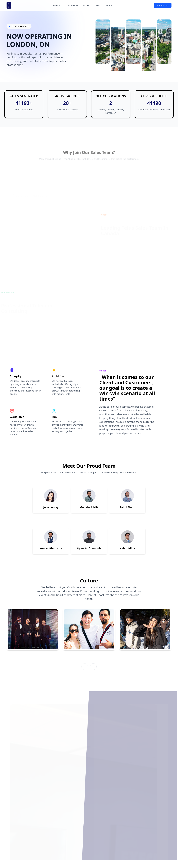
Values (86, 5)
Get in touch (162, 5)
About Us (57, 5)
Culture (108, 5)
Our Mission (72, 5)
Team (97, 5)
